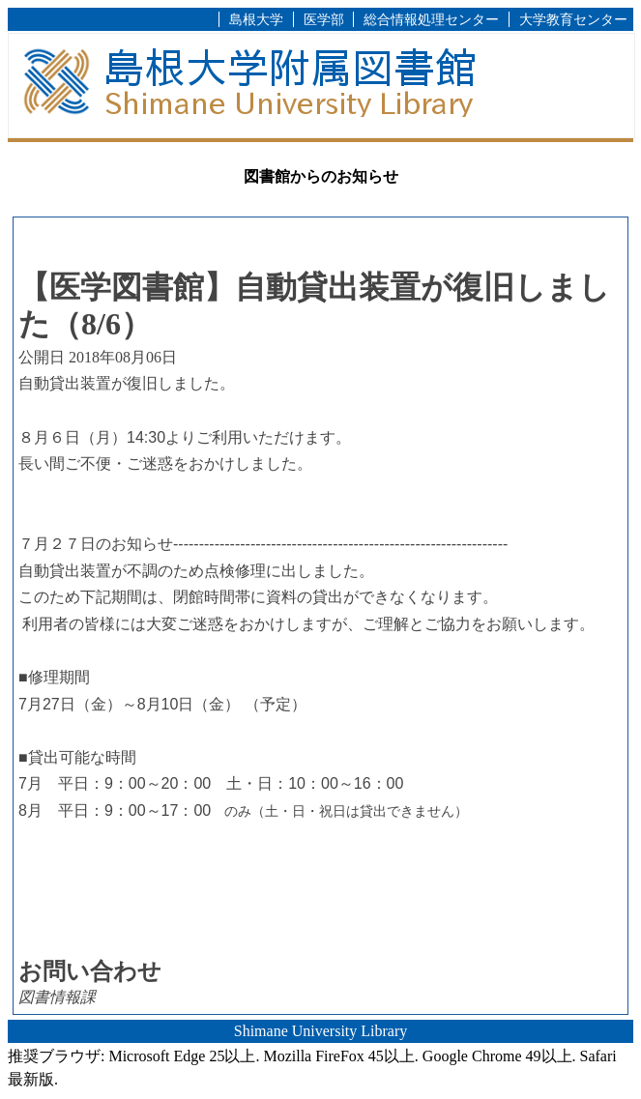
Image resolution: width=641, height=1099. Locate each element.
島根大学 (256, 19)
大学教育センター (573, 19)
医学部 (324, 19)
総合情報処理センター (431, 19)
